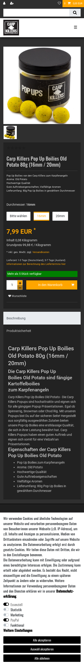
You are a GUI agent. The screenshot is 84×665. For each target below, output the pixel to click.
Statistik (16, 609)
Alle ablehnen (42, 658)
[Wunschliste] (59, 3)
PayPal (15, 619)
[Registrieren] (12, 3)
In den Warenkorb (56, 285)
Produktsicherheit (18, 331)
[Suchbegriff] (36, 13)
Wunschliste (17, 296)
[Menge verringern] (20, 287)
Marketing (17, 614)
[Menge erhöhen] (20, 282)
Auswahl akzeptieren (42, 649)
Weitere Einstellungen (17, 630)
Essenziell (17, 604)
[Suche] (75, 13)
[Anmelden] (5, 3)
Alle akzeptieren (42, 640)
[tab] (42, 318)
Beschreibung (16, 318)
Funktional (17, 625)
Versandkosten (40, 252)
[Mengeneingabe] (11, 285)
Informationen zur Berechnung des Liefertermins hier (36, 264)
